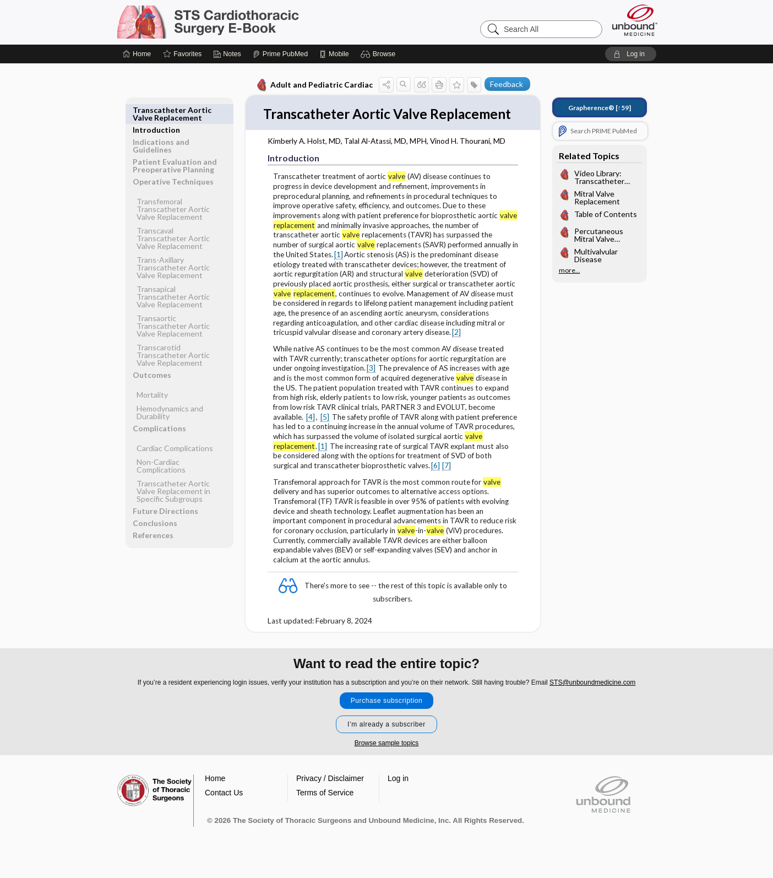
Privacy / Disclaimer (330, 793)
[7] (446, 483)
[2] (456, 349)
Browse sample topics (387, 758)
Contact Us (224, 808)
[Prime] (280, 54)
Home (215, 793)
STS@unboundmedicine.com (592, 698)
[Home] (137, 54)
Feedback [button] (506, 84)
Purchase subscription (387, 716)
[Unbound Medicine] (635, 20)
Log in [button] (398, 793)
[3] (371, 385)
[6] (435, 483)
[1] (338, 272)
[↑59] (599, 108)
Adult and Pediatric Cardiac (314, 84)
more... (569, 270)
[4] (310, 434)
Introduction (156, 110)
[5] (324, 434)
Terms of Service (324, 808)
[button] (380, 54)
